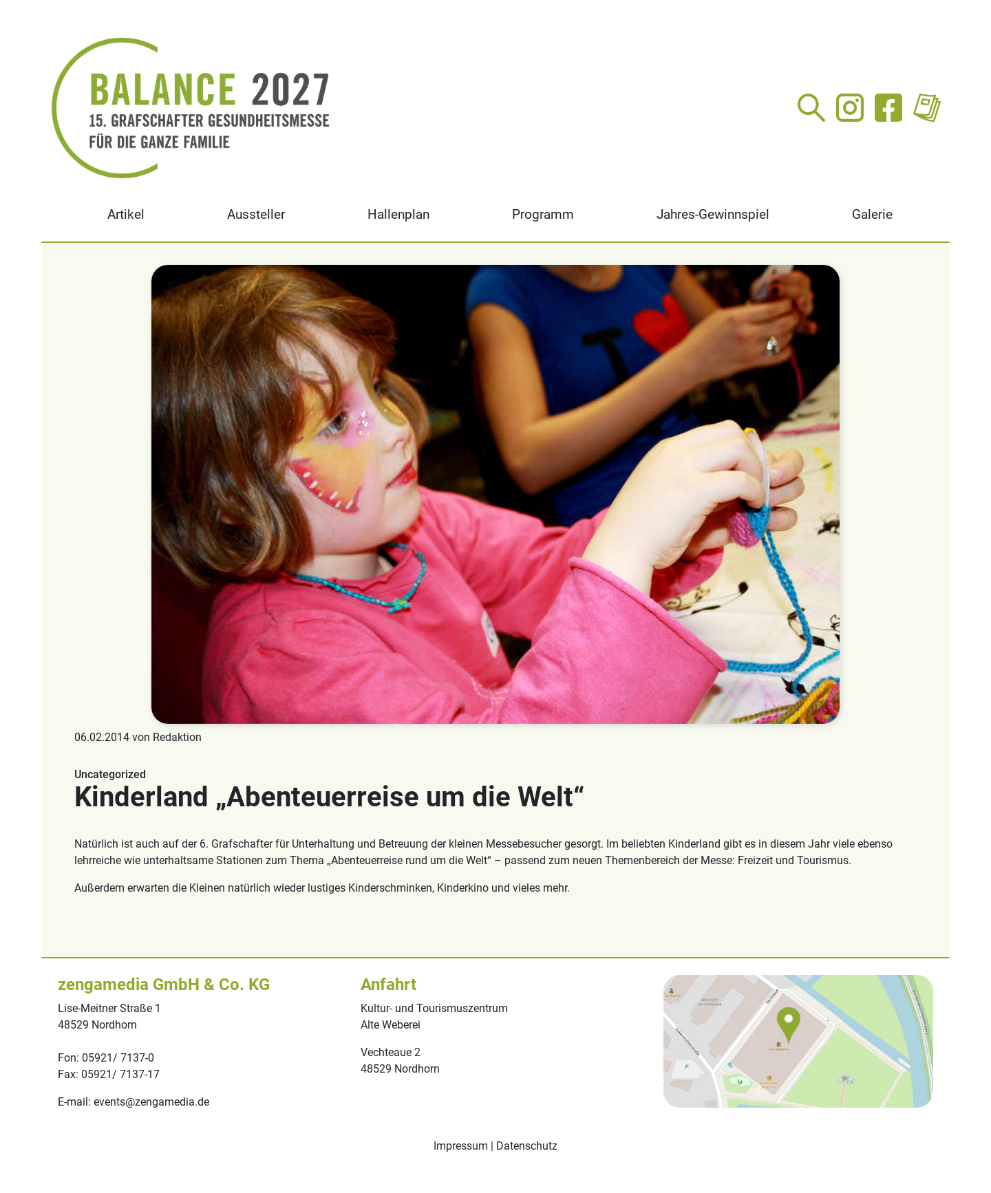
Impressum (461, 1145)
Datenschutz (526, 1145)
